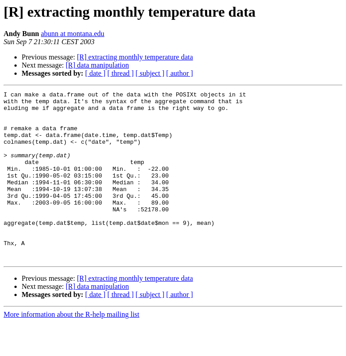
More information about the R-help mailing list (71, 348)
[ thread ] (120, 73)
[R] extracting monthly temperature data (135, 57)
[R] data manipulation (97, 65)
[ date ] (95, 73)
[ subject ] (150, 73)
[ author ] (179, 73)
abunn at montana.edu (73, 33)
